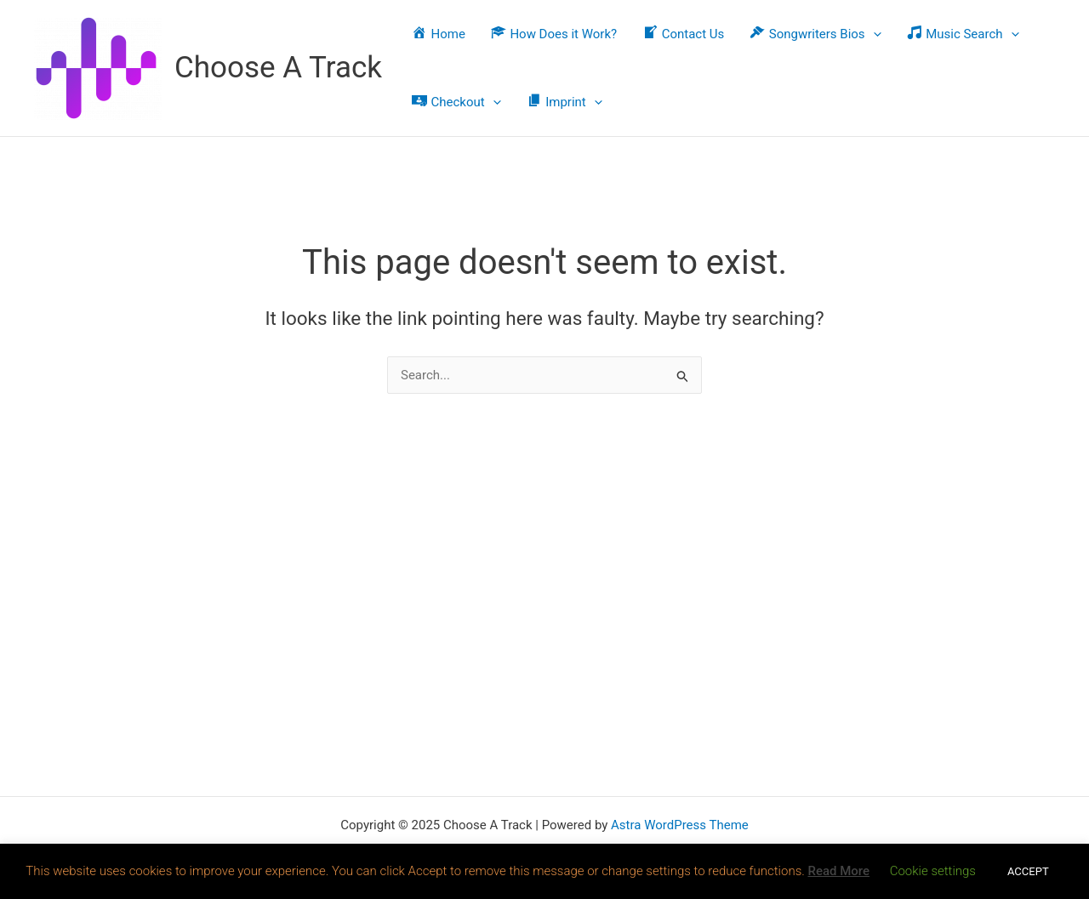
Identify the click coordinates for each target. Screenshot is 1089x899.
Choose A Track (278, 67)
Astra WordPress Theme (680, 825)
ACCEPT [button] (1028, 871)
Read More (838, 871)
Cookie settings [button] (933, 871)
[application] (873, 34)
